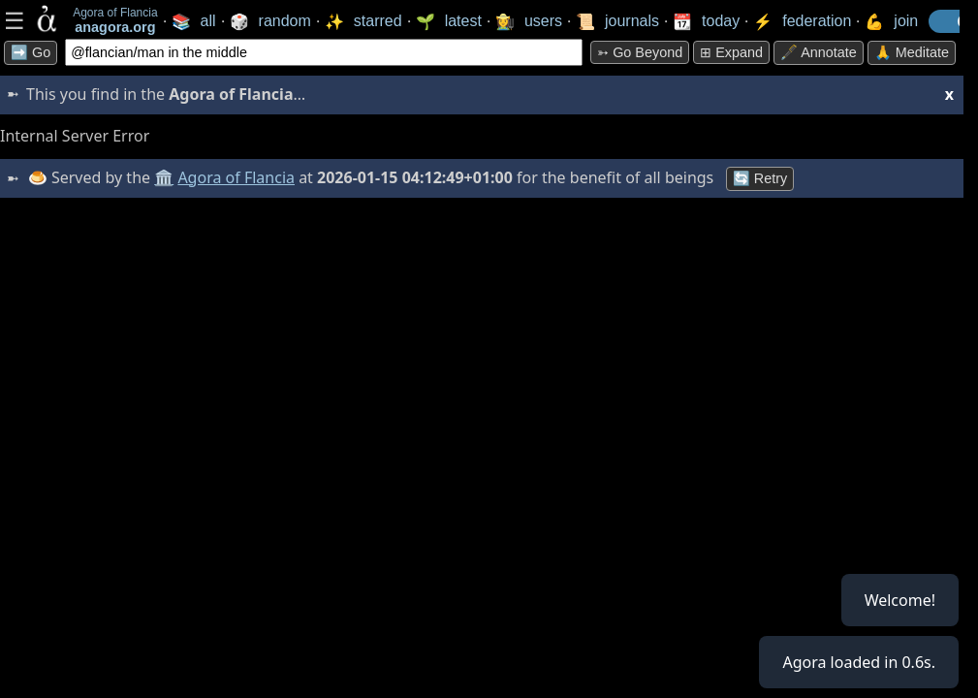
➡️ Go (30, 52)
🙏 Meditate (911, 52)
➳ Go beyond (639, 52)
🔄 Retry (760, 178)
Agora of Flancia (237, 177)
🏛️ (164, 177)
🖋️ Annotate (818, 52)
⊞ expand (731, 52)
